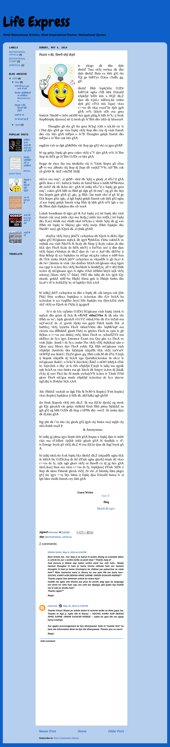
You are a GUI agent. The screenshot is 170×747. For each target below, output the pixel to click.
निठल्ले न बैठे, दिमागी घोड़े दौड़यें (20, 108)
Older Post (116, 731)
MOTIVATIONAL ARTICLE (58, 537)
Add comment (47, 641)
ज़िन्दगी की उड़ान (105, 508)
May (17, 82)
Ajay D (105, 495)
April (18, 125)
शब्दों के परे (19, 115)
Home (82, 731)
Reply (51, 595)
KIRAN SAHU (55, 552)
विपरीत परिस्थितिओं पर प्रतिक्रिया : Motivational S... (22, 97)
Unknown (53, 606)
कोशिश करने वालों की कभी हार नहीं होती (27, 145)
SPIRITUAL (15, 65)
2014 (15, 78)
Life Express (36, 22)
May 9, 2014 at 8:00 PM (74, 552)
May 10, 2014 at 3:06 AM (75, 606)
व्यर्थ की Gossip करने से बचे (21, 87)
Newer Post (47, 731)
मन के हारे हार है (21, 119)
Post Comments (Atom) (66, 738)
